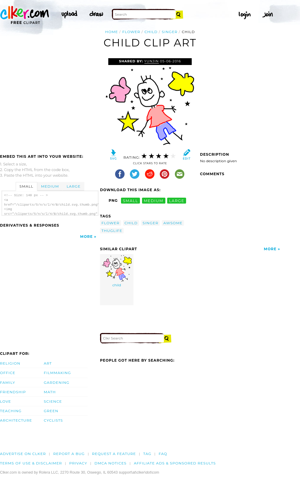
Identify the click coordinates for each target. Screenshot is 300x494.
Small (26, 186)
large (176, 200)
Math (50, 392)
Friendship (13, 392)
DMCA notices (110, 463)
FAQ (163, 453)
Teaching (11, 411)
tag (147, 453)
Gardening (57, 382)
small (130, 200)
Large (73, 186)
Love (5, 401)
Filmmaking (57, 372)
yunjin (151, 61)
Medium (50, 186)
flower (131, 32)
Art (48, 363)
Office (7, 372)
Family (7, 382)
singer (170, 32)
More (86, 236)
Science (53, 401)
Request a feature (114, 453)
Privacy (78, 463)
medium (153, 200)
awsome (173, 223)
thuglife (111, 230)
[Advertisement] (49, 102)
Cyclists (53, 420)
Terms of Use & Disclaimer (31, 463)
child (150, 32)
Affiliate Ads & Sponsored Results (175, 463)
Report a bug (69, 453)
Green (51, 411)
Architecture (16, 420)
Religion (10, 363)
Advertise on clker (23, 453)
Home (111, 32)
